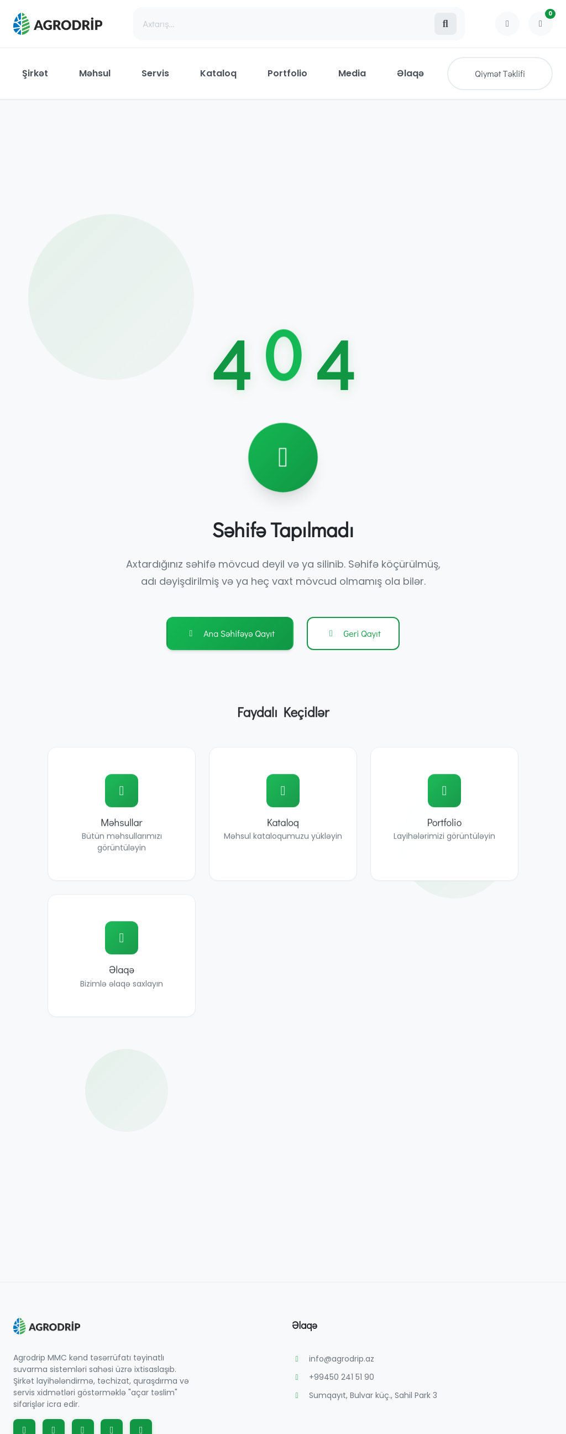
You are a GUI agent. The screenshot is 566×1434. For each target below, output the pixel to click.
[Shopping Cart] (540, 24)
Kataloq (218, 73)
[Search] (283, 23)
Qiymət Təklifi (500, 73)
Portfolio (287, 73)
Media (352, 73)
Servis (155, 73)
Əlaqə (410, 73)
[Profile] (507, 24)
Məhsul (95, 73)
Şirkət (35, 73)
